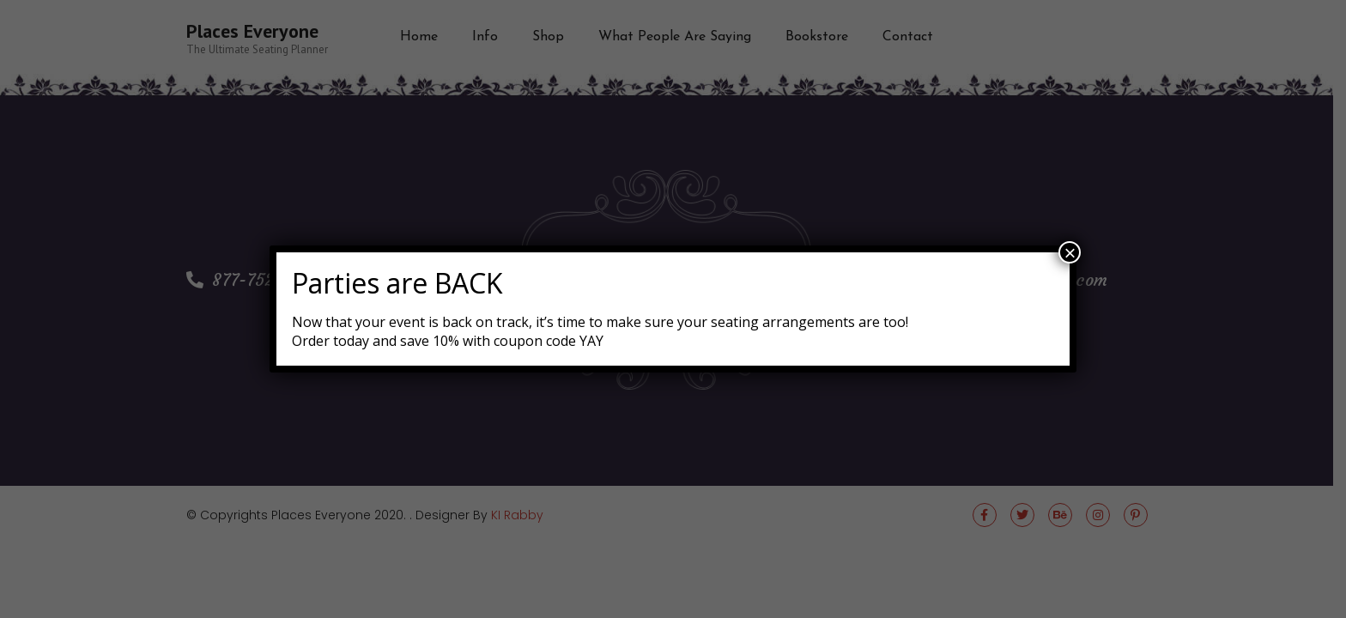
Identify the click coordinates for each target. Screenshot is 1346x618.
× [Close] (1070, 252)
